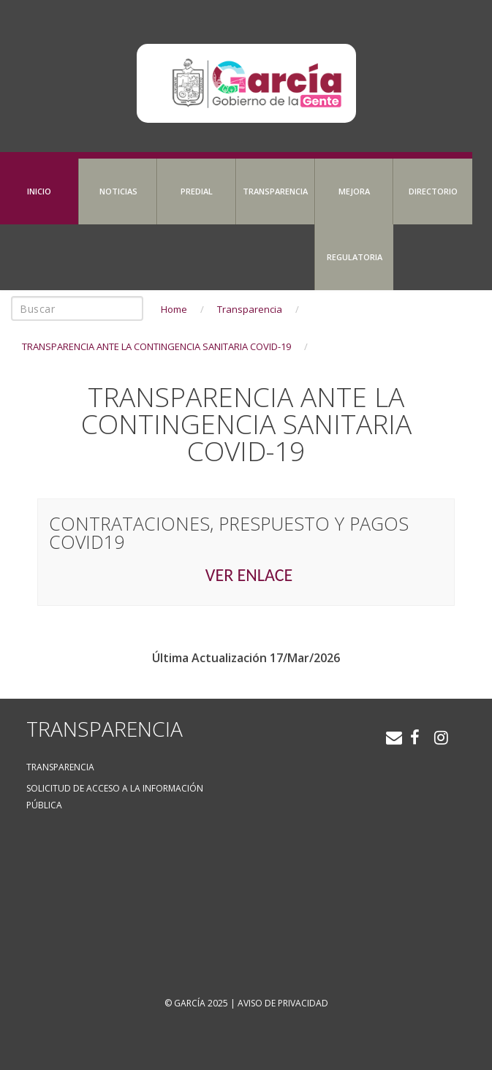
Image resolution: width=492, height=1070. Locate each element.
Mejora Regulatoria (354, 224)
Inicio (39, 191)
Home (174, 309)
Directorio (433, 191)
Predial (197, 191)
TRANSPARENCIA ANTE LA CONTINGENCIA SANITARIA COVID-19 (156, 346)
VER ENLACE (248, 574)
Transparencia (275, 191)
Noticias (118, 191)
